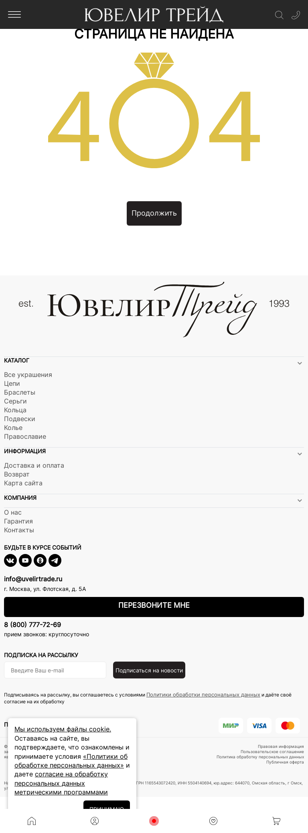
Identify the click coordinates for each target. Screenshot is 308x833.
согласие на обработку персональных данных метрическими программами (61, 783)
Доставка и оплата (34, 465)
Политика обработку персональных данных (260, 756)
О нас (13, 512)
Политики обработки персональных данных (203, 694)
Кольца (15, 410)
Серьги (15, 401)
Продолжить (154, 213)
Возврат (17, 474)
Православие (25, 436)
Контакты (19, 530)
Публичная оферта (285, 762)
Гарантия (18, 521)
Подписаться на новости (149, 670)
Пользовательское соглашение (272, 751)
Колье (13, 428)
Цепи (12, 383)
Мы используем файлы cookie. (62, 729)
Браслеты (19, 392)
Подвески (19, 419)
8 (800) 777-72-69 (32, 625)
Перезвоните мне (154, 605)
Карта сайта (23, 483)
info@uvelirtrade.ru (33, 579)
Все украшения (28, 375)
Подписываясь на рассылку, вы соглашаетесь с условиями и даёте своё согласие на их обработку (148, 698)
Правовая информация (281, 746)
